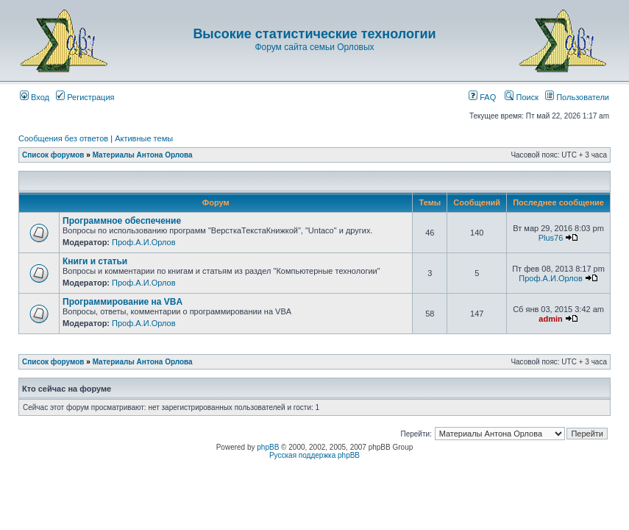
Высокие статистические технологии (314, 33)
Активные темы (144, 138)
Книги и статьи (95, 261)
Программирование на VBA (122, 302)
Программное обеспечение (122, 221)
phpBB (268, 447)
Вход (34, 97)
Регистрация (85, 97)
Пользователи (577, 97)
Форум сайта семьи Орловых (314, 47)
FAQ (482, 97)
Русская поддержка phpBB (314, 455)
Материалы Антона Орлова (143, 155)
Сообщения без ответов (63, 138)
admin (550, 318)
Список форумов (53, 155)
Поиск (522, 97)
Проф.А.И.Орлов (143, 242)
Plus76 (551, 237)
